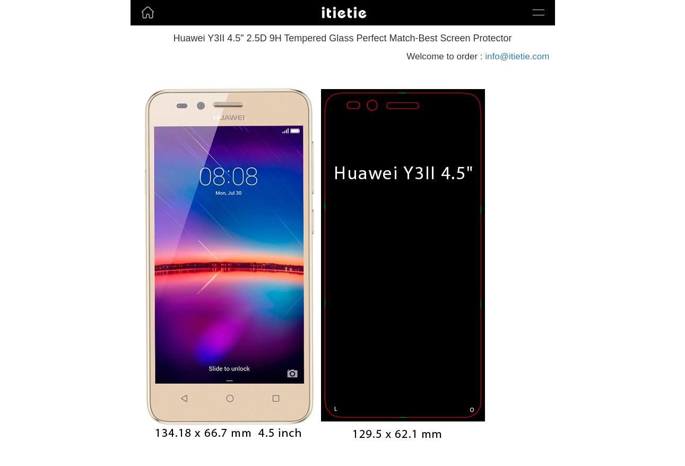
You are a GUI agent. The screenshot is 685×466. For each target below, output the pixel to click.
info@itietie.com (517, 56)
